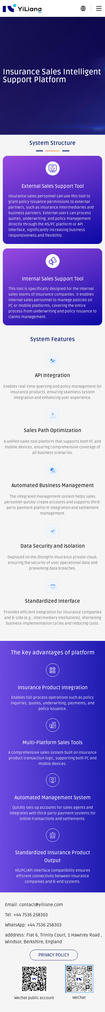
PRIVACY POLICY (53, 955)
